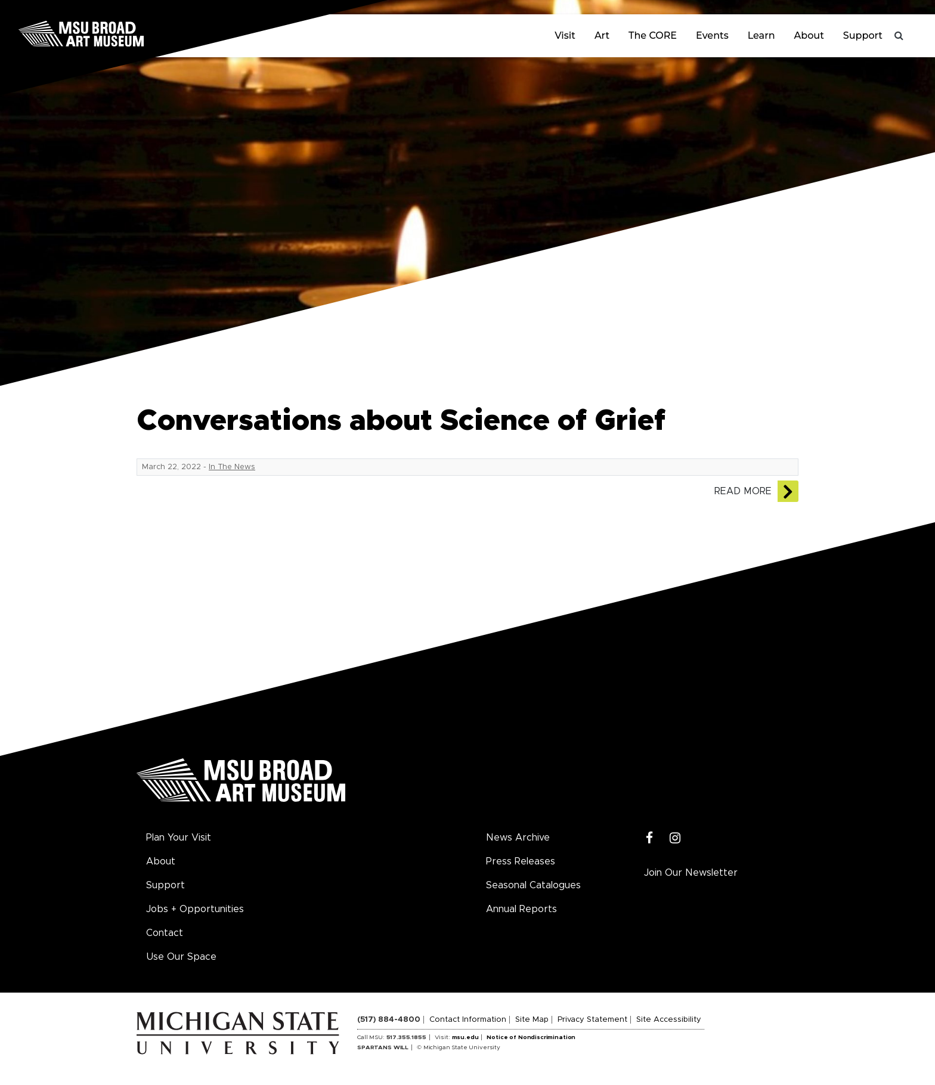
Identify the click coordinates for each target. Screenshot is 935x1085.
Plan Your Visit (178, 837)
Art (602, 35)
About (809, 35)
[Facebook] (649, 838)
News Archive (518, 837)
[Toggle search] (899, 35)
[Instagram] (675, 838)
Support (863, 35)
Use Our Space (181, 957)
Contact (164, 933)
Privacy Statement (592, 1020)
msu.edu (465, 1037)
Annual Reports (521, 909)
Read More (743, 491)
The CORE (653, 35)
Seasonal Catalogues (533, 885)
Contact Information (467, 1020)
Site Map (532, 1020)
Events (712, 35)
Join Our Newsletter (691, 873)
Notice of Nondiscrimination (531, 1037)
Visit (565, 35)
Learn (761, 35)
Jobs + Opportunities (195, 909)
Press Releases (520, 861)
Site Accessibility (668, 1020)
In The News (232, 467)
